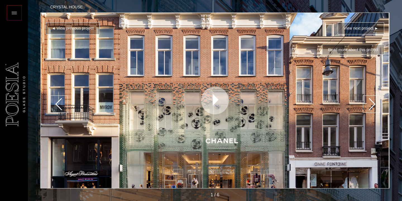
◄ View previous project (73, 28)
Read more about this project (353, 49)
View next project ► (361, 28)
